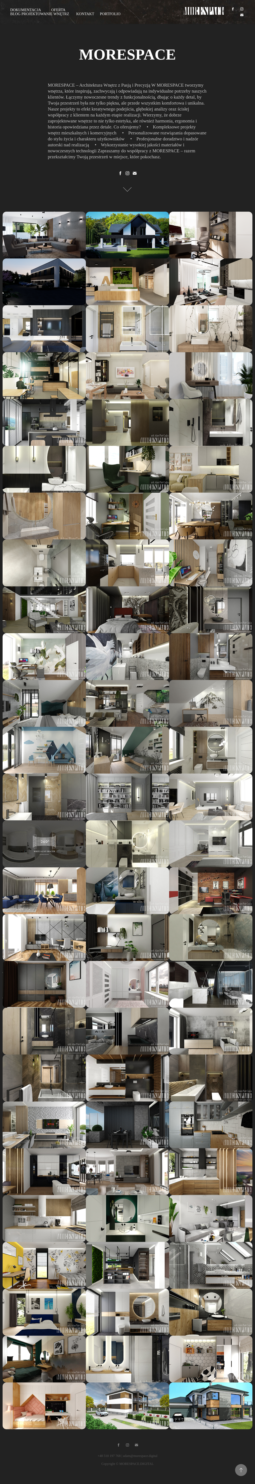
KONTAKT (85, 14)
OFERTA (58, 10)
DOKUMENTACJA (25, 10)
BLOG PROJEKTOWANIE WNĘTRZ (39, 14)
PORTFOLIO (110, 14)
